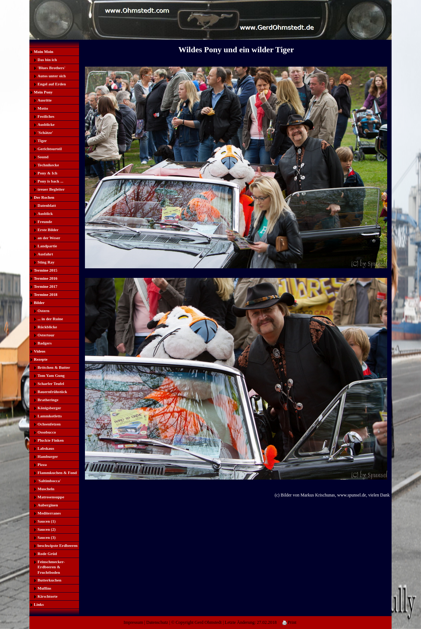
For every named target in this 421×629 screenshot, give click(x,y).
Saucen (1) (47, 521)
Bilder (39, 302)
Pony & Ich (47, 173)
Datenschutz (157, 622)
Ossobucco (47, 432)
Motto (43, 108)
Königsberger (49, 408)
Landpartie (47, 246)
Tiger (42, 140)
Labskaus (46, 448)
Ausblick (45, 213)
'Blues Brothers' (51, 68)
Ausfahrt (45, 254)
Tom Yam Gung (51, 375)
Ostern (43, 310)
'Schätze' (45, 132)
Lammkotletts (50, 416)
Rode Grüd (47, 553)
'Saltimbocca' (49, 480)
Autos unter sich (52, 76)
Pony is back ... (50, 181)
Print (289, 622)
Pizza (42, 464)
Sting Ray (46, 262)
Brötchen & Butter (54, 367)
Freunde (45, 221)
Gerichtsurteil (50, 148)
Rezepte (40, 359)
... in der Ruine (50, 319)
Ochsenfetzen (49, 424)
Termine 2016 (45, 278)
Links (39, 604)
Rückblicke (47, 327)
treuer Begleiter (51, 189)
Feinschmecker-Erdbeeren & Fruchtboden (51, 567)
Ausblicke (46, 124)
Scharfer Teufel (51, 383)
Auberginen (48, 505)
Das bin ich (47, 59)
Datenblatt (47, 205)
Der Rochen (44, 197)
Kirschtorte (47, 596)
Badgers (45, 343)
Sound (43, 157)
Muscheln (46, 489)
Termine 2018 (45, 294)
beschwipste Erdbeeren (58, 545)
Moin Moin (43, 51)
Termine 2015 (45, 270)
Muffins (44, 588)
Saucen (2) (47, 529)
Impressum (133, 622)
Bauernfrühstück (52, 391)
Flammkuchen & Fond (57, 472)
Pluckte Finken (51, 440)
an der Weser (49, 238)
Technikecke (48, 165)
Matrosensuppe (51, 497)
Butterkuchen (49, 580)
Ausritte (45, 100)
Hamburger (48, 456)
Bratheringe (48, 399)
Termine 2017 (45, 286)
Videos (39, 351)
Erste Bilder (48, 229)
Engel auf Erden (52, 84)
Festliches (46, 116)
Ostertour (46, 335)
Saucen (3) (47, 537)
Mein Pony (43, 92)
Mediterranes (49, 513)
